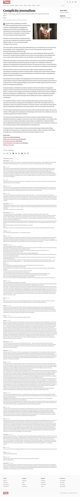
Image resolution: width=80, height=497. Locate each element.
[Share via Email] (28, 153)
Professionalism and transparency (12, 143)
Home (4, 5)
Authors (23, 484)
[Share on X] (7, 153)
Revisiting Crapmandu (9, 141)
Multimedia (12, 5)
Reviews (29, 5)
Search (42, 486)
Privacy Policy (6, 484)
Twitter (62, 482)
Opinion (21, 5)
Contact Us (5, 482)
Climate (25, 5)
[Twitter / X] (70, 2)
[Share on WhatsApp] (19, 153)
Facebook (62, 480)
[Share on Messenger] (13, 153)
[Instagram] (75, 2)
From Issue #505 (19, 20)
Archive (38, 5)
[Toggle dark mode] (76, 5)
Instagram (62, 486)
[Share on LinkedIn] (16, 153)
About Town (24, 486)
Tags (23, 482)
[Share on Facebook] (10, 153)
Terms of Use (6, 486)
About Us (5, 480)
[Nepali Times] (5, 493)
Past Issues (43, 480)
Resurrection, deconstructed (10, 139)
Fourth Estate (11, 150)
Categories (24, 480)
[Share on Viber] (25, 153)
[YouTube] (73, 2)
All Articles (43, 482)
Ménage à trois (7, 145)
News (8, 5)
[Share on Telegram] (22, 153)
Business (34, 5)
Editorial (16, 5)
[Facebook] (67, 2)
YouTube (62, 484)
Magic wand (6, 137)
